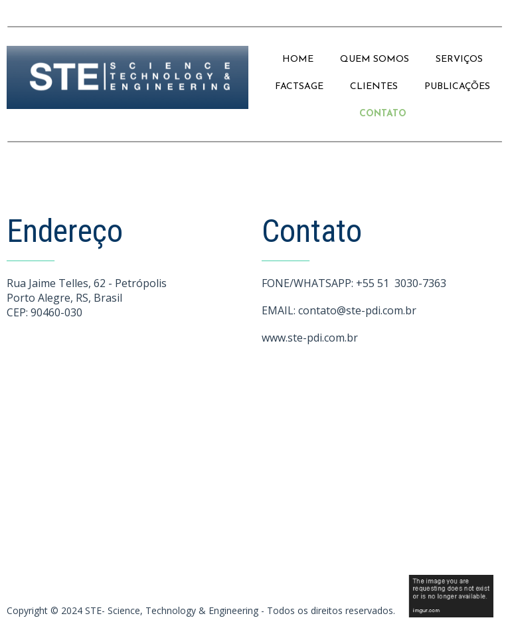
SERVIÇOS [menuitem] (459, 59)
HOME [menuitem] (297, 59)
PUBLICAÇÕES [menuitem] (457, 87)
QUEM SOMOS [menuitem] (374, 59)
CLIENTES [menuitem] (374, 87)
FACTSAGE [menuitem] (299, 87)
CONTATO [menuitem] (382, 114)
